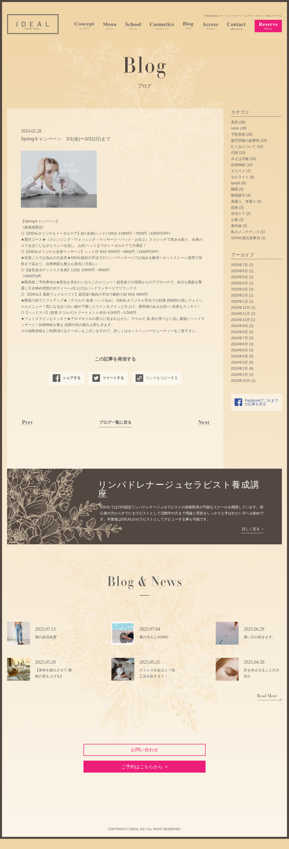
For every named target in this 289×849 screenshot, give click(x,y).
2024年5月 (239, 350)
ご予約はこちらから (142, 775)
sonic (235, 128)
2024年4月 (239, 356)
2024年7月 (239, 338)
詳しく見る (250, 528)
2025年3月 (239, 289)
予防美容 (238, 134)
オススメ (238, 171)
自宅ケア (238, 213)
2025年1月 (239, 301)
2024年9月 (239, 326)
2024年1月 (239, 374)
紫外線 (236, 226)
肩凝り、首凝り (243, 201)
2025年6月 (239, 271)
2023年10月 (240, 381)
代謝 (234, 153)
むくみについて (243, 146)
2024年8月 (239, 332)
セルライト (240, 177)
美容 (234, 122)
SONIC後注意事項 (245, 238)
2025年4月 (239, 283)
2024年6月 (239, 344)
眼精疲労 (238, 195)
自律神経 (238, 165)
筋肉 (234, 207)
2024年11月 (240, 314)
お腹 (234, 220)
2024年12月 (240, 307)
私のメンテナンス (245, 232)
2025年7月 (239, 265)
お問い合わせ (144, 751)
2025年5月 (239, 277)
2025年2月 (239, 295)
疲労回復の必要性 (245, 140)
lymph (235, 183)
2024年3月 (239, 362)
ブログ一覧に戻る (115, 422)
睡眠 (234, 189)
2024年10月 (240, 320)
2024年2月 (239, 368)
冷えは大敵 (240, 159)
